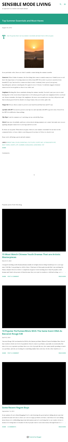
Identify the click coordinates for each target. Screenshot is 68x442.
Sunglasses (29, 145)
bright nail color (13, 142)
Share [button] (4, 148)
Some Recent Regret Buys (15, 407)
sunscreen (37, 145)
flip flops (31, 142)
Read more (62, 276)
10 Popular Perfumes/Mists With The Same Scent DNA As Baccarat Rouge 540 (32, 332)
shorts (13, 145)
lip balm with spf (50, 142)
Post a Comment (13, 276)
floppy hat (39, 142)
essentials (23, 142)
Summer (21, 145)
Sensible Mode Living (26, 4)
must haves (6, 145)
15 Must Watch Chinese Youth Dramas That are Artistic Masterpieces (31, 256)
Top (43, 145)
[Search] (61, 3)
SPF (17, 145)
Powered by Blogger (34, 437)
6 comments (12, 427)
